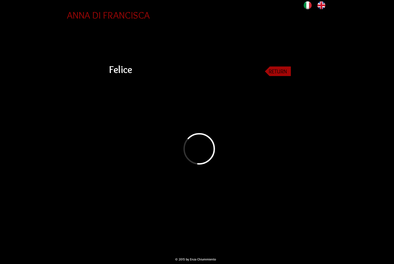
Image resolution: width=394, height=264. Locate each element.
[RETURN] (278, 71)
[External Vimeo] (199, 148)
